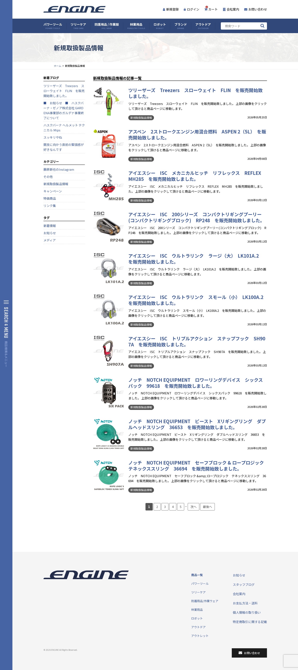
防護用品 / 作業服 (107, 26)
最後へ (207, 506)
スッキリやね (52, 137)
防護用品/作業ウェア (204, 601)
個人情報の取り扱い (247, 612)
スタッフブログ (244, 584)
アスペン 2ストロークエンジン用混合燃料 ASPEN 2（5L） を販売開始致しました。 (197, 134)
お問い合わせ (255, 9)
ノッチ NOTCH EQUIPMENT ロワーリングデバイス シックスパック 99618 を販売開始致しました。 (195, 382)
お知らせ (49, 233)
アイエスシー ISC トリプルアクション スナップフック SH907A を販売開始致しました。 (196, 341)
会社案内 (231, 9)
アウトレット (200, 636)
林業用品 (136, 26)
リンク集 (49, 205)
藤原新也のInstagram (58, 169)
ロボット (160, 26)
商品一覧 (197, 575)
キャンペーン (52, 191)
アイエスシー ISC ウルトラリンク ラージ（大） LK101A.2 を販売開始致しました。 (195, 258)
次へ (193, 506)
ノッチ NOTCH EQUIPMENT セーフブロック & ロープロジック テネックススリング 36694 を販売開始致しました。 (198, 465)
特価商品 (49, 198)
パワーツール (52, 26)
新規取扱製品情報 (141, 118)
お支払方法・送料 (245, 603)
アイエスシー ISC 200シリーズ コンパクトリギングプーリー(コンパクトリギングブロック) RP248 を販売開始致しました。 (196, 217)
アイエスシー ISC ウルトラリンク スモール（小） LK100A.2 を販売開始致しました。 (198, 300)
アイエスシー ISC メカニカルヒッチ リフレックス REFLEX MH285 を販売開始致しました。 (197, 175)
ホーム (57, 65)
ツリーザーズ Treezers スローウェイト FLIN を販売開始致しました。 (195, 93)
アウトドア (203, 26)
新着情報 (49, 225)
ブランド (180, 26)
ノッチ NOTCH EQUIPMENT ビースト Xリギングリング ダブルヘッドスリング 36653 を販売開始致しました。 (197, 424)
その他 (48, 176)
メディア (49, 240)
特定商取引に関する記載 (250, 622)
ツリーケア (78, 26)
